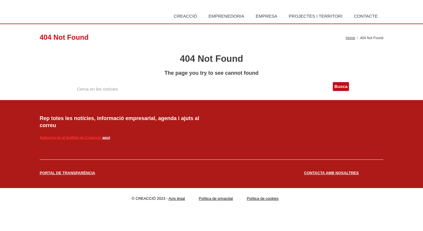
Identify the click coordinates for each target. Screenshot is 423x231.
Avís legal (177, 198)
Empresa (266, 16)
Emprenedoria (226, 16)
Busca (341, 86)
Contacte (366, 16)
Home (350, 38)
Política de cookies (262, 198)
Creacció (185, 16)
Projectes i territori (316, 16)
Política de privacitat (216, 198)
